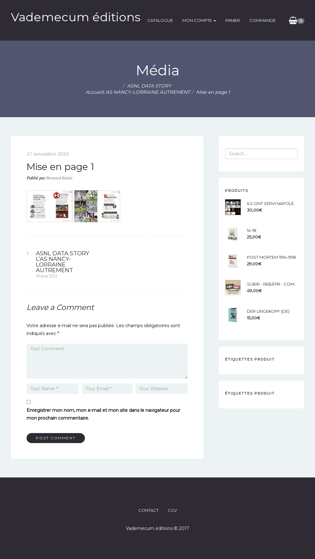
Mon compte (199, 20)
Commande (262, 20)
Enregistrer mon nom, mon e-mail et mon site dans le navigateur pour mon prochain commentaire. (103, 414)
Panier (232, 20)
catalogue (160, 20)
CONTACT (148, 510)
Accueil (94, 92)
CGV (172, 510)
